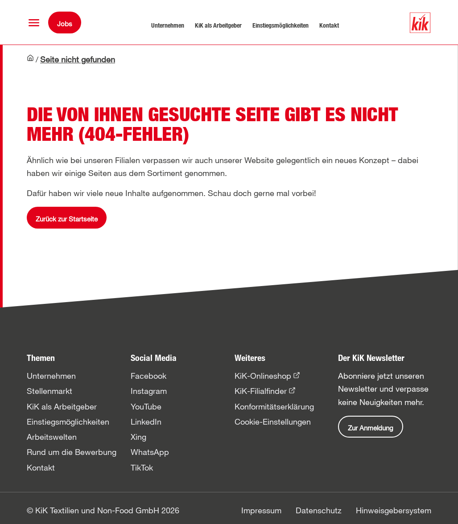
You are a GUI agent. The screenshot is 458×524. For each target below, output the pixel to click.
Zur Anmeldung (370, 428)
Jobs (64, 24)
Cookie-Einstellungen (273, 421)
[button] (34, 23)
